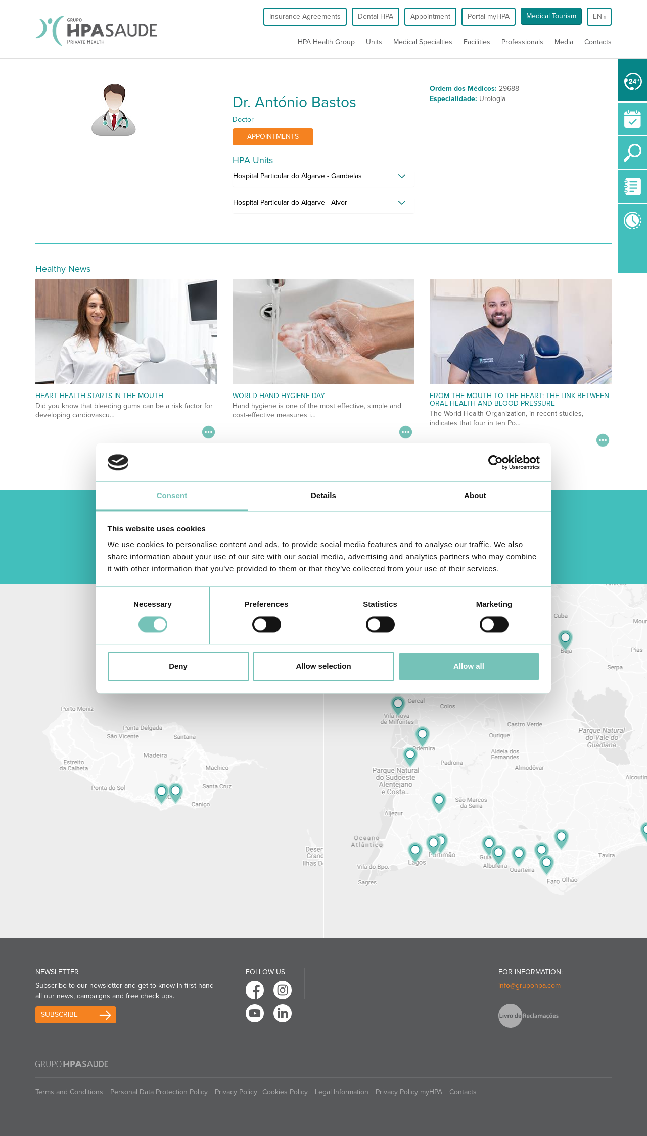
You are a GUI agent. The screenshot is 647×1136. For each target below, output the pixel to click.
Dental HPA (375, 16)
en (599, 16)
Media (563, 42)
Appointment (430, 16)
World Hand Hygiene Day (279, 395)
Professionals (522, 42)
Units (374, 42)
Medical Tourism (551, 16)
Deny (178, 666)
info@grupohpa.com (529, 985)
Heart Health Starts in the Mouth (99, 395)
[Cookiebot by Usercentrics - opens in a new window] (495, 462)
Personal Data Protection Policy (159, 1092)
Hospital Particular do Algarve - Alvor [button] (290, 202)
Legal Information (341, 1092)
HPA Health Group (326, 42)
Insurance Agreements (305, 16)
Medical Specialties (422, 42)
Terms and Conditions (69, 1092)
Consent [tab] (172, 495)
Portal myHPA (489, 16)
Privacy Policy (236, 1092)
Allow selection (323, 666)
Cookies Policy (285, 1092)
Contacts (598, 42)
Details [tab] (323, 495)
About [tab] (475, 495)
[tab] (323, 178)
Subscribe (59, 1014)
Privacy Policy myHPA (409, 1092)
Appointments (273, 136)
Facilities (477, 42)
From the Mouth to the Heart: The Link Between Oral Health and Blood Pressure (519, 399)
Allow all (468, 666)
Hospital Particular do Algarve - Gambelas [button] (297, 176)
